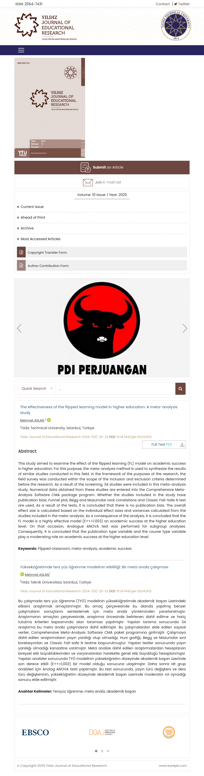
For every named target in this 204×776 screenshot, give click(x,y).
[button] (37, 388)
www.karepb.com (173, 765)
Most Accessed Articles (41, 238)
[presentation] (19, 328)
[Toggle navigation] (21, 50)
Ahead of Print (33, 217)
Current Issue (32, 206)
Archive (27, 228)
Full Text (167, 444)
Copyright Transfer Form (42, 252)
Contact (163, 3)
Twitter (182, 3)
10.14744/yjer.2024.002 (134, 436)
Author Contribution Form (43, 265)
